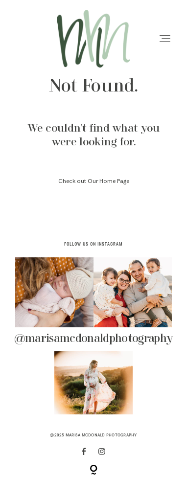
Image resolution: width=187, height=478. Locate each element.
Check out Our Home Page (93, 181)
